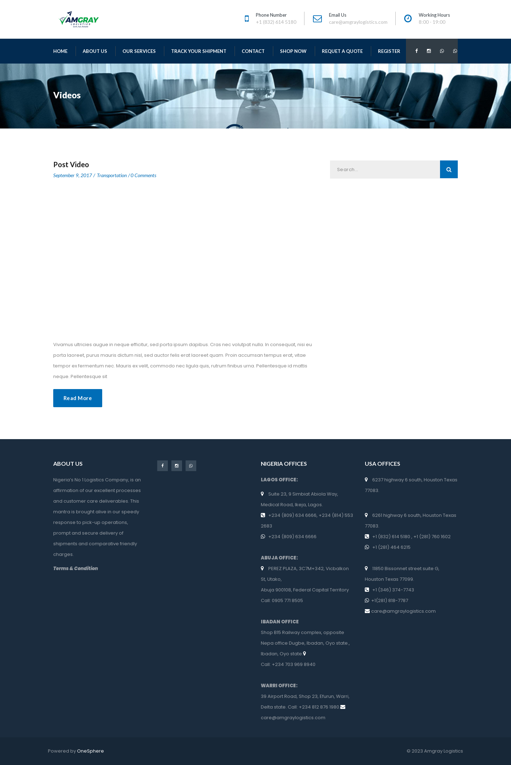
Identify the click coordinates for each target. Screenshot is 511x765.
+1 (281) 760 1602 (431, 536)
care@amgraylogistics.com (293, 717)
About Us (95, 51)
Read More (78, 398)
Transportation (112, 175)
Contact (253, 51)
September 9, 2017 (72, 175)
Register (389, 51)
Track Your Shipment (198, 51)
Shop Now (293, 51)
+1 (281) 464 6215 (391, 547)
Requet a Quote (342, 51)
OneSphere (90, 751)
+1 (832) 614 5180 (391, 536)
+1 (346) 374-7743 (393, 589)
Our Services (139, 51)
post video (71, 164)
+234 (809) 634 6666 (292, 515)
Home (60, 51)
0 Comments (143, 175)
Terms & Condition (75, 568)
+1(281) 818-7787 (390, 600)
